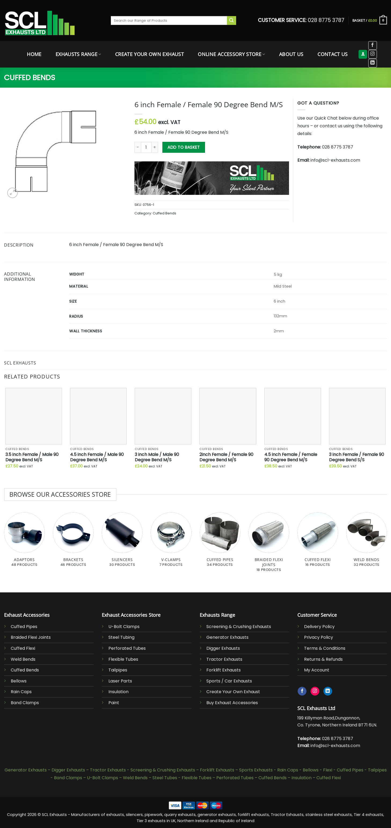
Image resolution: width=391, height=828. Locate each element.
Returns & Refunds (323, 659)
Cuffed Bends (29, 77)
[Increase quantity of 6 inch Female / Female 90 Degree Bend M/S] (155, 147)
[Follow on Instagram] (372, 54)
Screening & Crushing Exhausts (238, 626)
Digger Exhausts (223, 648)
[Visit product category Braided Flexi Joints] (269, 545)
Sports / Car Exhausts (229, 681)
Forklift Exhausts (223, 670)
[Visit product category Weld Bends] (366, 542)
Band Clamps (25, 703)
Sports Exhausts (256, 770)
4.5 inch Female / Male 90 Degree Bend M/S (97, 457)
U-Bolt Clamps (124, 626)
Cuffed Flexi (23, 648)
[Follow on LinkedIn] (372, 63)
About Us (291, 54)
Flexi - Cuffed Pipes (343, 770)
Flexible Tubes (123, 659)
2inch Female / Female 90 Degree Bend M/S (226, 457)
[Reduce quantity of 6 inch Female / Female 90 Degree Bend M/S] (137, 147)
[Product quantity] (146, 147)
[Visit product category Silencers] (122, 542)
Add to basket (183, 147)
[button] (369, 20)
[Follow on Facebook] (372, 45)
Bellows (19, 681)
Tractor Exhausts (224, 659)
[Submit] (231, 20)
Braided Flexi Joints (31, 637)
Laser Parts (120, 681)
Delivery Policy (319, 626)
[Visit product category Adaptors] (24, 542)
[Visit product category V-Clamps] (171, 542)
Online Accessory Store (231, 54)
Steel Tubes (164, 778)
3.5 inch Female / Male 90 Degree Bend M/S (32, 457)
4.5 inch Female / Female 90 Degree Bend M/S (290, 457)
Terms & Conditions (324, 648)
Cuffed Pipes (24, 626)
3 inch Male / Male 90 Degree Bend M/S (157, 457)
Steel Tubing (121, 637)
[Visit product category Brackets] (73, 542)
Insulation (118, 692)
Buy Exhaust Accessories (232, 703)
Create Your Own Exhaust (149, 54)
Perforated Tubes (127, 648)
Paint (113, 703)
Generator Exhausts (227, 637)
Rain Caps (21, 692)
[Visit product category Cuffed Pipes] (220, 542)
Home (34, 54)
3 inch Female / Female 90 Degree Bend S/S (356, 457)
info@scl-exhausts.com (335, 160)
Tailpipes (117, 670)
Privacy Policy (318, 637)
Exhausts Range (78, 54)
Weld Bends (23, 659)
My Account (316, 670)
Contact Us (332, 54)
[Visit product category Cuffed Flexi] (317, 542)
